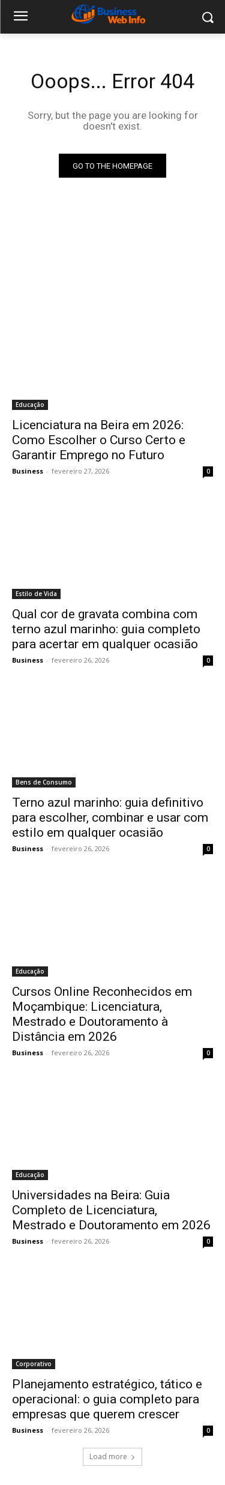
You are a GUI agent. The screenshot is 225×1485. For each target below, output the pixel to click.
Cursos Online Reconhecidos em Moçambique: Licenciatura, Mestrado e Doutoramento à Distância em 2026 (102, 1014)
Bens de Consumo (44, 782)
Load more (112, 1456)
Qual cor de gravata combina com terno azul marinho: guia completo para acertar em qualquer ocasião (106, 629)
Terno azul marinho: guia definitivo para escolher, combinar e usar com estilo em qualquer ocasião (110, 817)
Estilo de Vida (36, 593)
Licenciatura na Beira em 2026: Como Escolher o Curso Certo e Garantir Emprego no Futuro (98, 440)
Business (27, 470)
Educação (30, 404)
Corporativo (34, 1364)
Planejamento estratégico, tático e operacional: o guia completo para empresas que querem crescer (107, 1399)
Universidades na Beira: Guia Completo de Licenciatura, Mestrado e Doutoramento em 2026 (111, 1210)
